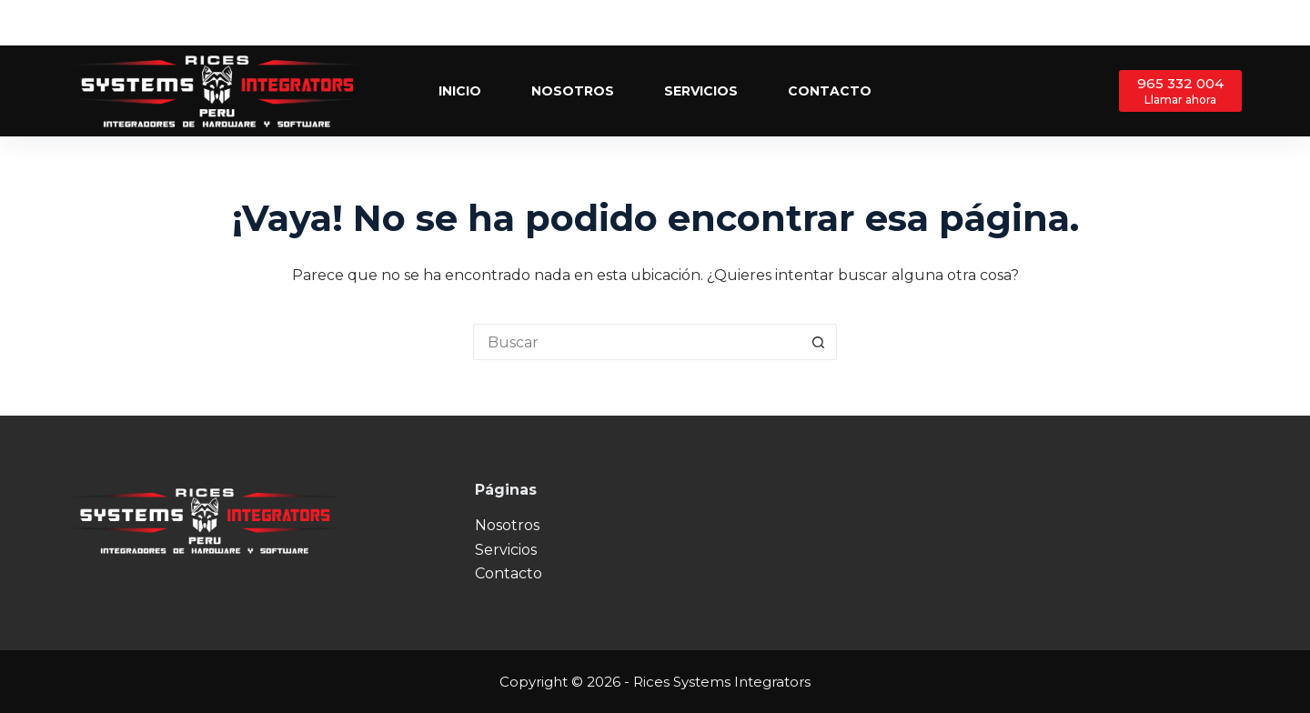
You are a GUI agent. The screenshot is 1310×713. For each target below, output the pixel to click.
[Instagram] (1235, 23)
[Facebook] (1180, 23)
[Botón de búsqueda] (819, 342)
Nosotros (572, 91)
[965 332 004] (1180, 90)
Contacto (830, 91)
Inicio (459, 91)
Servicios (701, 91)
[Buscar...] (637, 342)
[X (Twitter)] (1207, 23)
